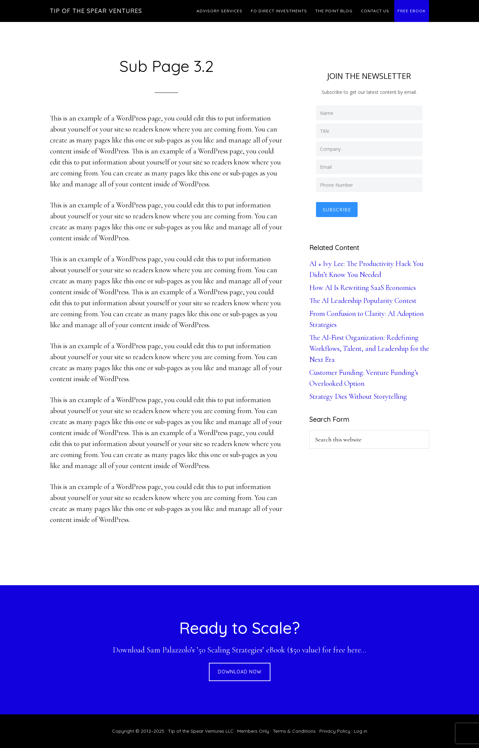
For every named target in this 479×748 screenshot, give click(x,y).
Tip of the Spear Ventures (96, 11)
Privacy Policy (334, 731)
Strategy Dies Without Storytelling (358, 396)
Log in (360, 731)
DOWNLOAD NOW (239, 672)
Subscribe (337, 209)
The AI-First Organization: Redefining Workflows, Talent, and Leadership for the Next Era (369, 348)
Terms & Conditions (294, 731)
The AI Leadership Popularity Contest (362, 300)
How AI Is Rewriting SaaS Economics (362, 287)
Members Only (253, 731)
